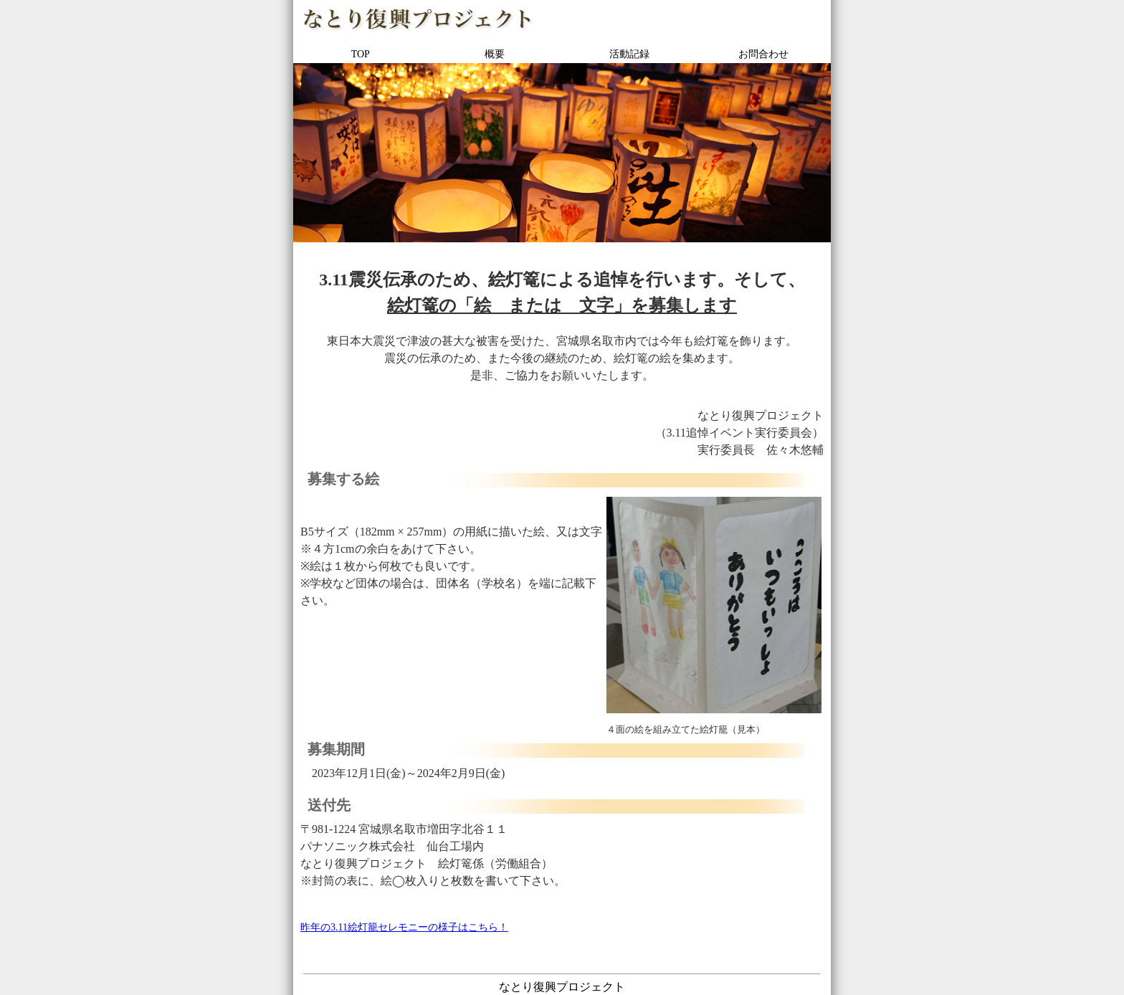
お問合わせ (763, 54)
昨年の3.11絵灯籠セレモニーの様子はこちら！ (404, 927)
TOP (360, 54)
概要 (495, 54)
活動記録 (629, 54)
